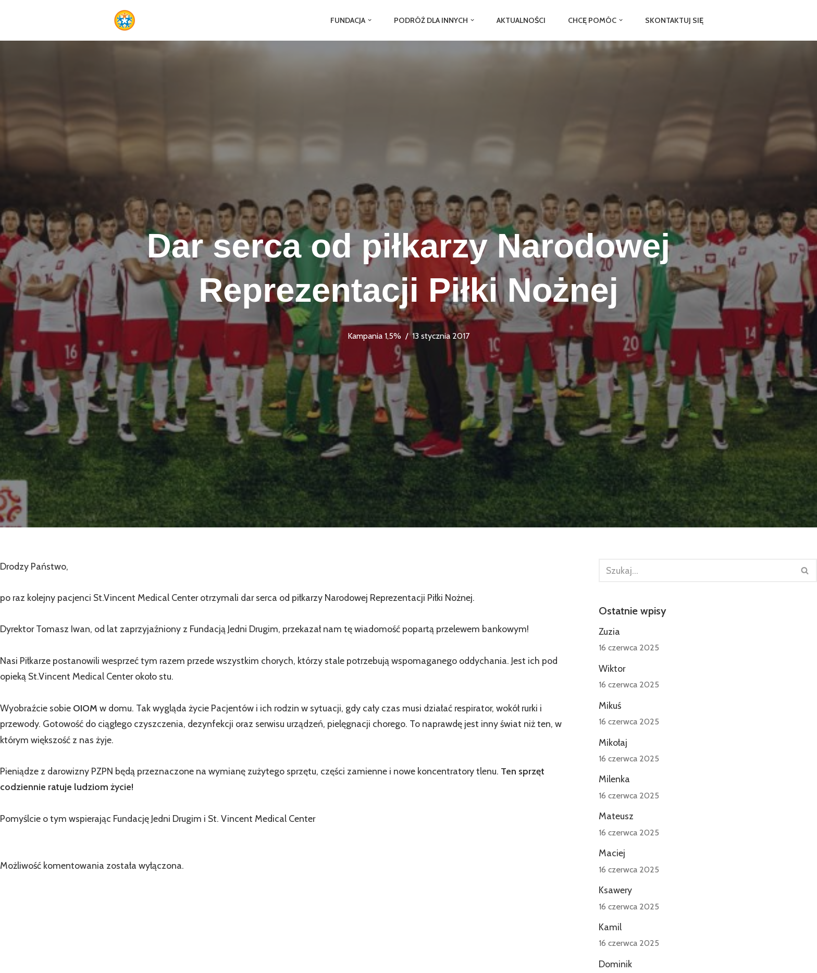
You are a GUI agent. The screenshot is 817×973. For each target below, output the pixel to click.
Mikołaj (613, 743)
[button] (368, 20)
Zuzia (609, 632)
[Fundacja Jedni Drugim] (127, 20)
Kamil (610, 929)
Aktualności (520, 20)
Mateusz (616, 817)
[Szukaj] (696, 571)
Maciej (612, 854)
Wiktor (612, 669)
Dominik (615, 966)
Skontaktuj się (674, 20)
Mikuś (610, 706)
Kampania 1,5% (374, 335)
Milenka (614, 780)
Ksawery (616, 891)
